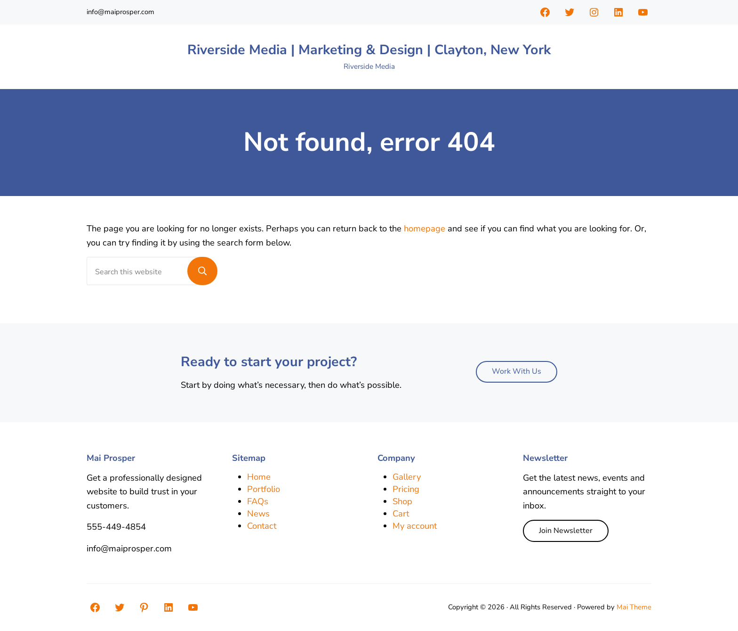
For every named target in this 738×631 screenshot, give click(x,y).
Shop (402, 501)
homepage (424, 228)
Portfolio (263, 489)
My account (415, 526)
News (258, 513)
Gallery (407, 477)
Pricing (406, 489)
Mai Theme (634, 607)
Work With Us (516, 371)
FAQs (257, 501)
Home (259, 477)
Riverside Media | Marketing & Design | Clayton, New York (369, 50)
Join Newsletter (566, 530)
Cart (401, 513)
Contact (261, 526)
